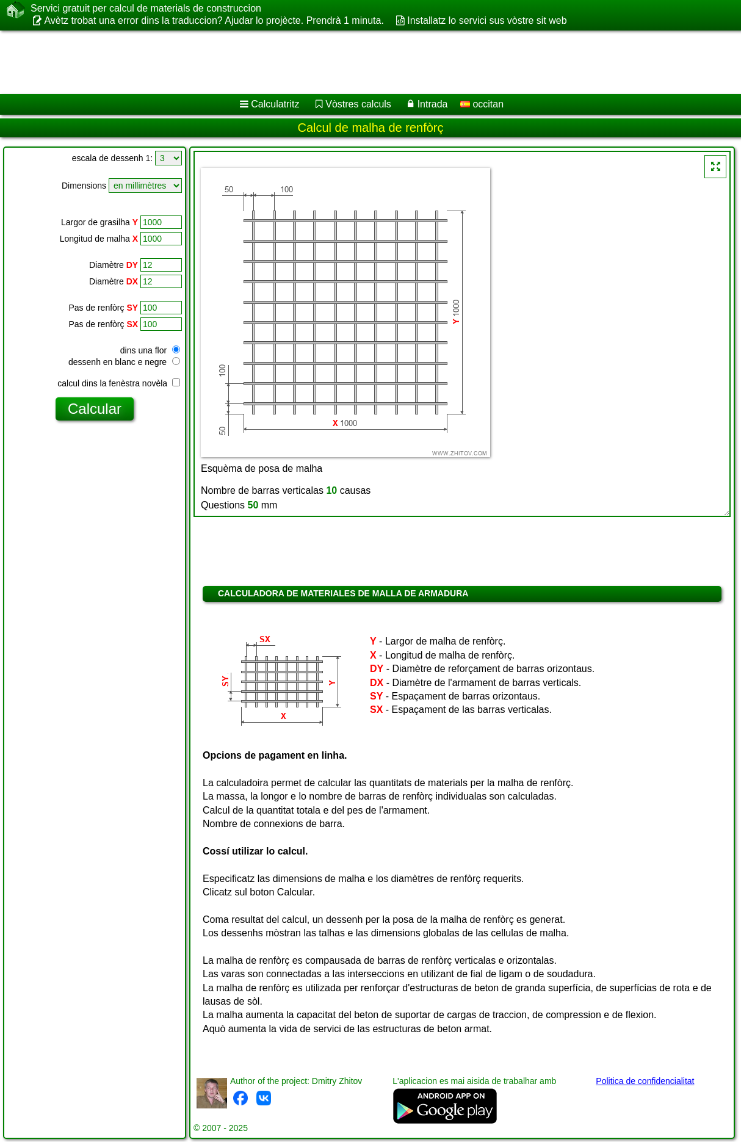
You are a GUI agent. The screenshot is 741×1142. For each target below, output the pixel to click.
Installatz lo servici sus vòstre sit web (486, 20)
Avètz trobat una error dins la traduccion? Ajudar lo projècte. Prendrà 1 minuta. (213, 20)
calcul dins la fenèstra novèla (118, 383)
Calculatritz (275, 104)
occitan (482, 104)
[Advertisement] (311, 62)
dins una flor (150, 350)
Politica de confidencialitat (645, 1081)
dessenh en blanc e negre (124, 362)
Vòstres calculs (358, 104)
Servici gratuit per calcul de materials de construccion (146, 8)
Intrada (432, 104)
